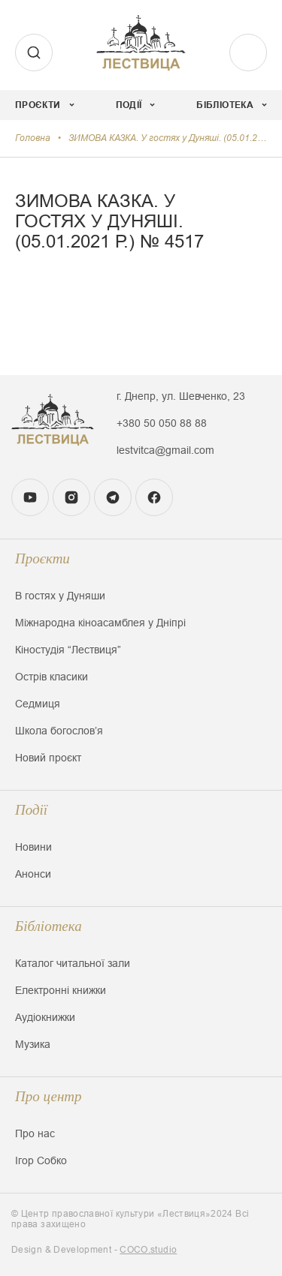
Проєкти (42, 558)
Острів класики (51, 677)
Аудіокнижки (45, 1017)
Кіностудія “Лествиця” (68, 650)
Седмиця (37, 704)
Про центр (48, 1096)
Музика (32, 1044)
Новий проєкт (48, 758)
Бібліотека (48, 926)
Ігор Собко (41, 1160)
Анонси (33, 874)
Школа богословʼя (59, 731)
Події (31, 810)
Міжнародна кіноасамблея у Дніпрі (100, 623)
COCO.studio (148, 1249)
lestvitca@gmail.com (165, 450)
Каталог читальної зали (72, 963)
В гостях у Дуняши (60, 596)
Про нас (35, 1133)
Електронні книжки (60, 990)
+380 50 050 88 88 (162, 423)
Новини (33, 847)
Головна (32, 138)
